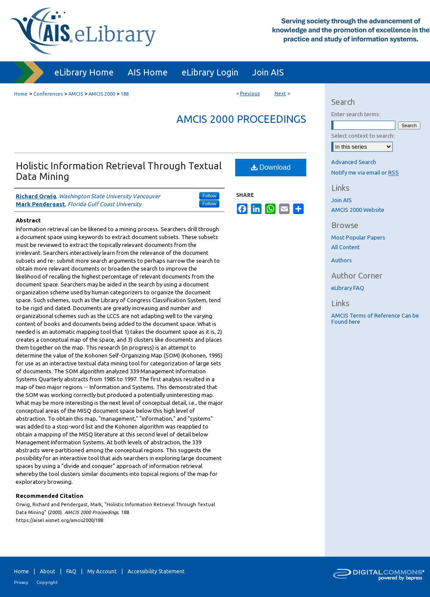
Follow (209, 195)
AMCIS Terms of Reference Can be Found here (375, 318)
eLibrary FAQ (347, 288)
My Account (102, 571)
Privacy (21, 582)
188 (125, 94)
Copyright (46, 582)
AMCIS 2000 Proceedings (241, 119)
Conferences (48, 94)
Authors (341, 260)
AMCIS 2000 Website (357, 210)
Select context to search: (362, 135)
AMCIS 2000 (102, 94)
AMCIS (75, 94)
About (47, 571)
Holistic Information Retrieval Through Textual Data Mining (119, 171)
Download (271, 167)
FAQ (71, 571)
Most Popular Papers (358, 237)
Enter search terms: (355, 114)
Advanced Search (353, 162)
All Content (345, 247)
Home (21, 94)
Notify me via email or (365, 172)
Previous (250, 93)
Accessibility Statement (156, 571)
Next (280, 93)
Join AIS (341, 200)
